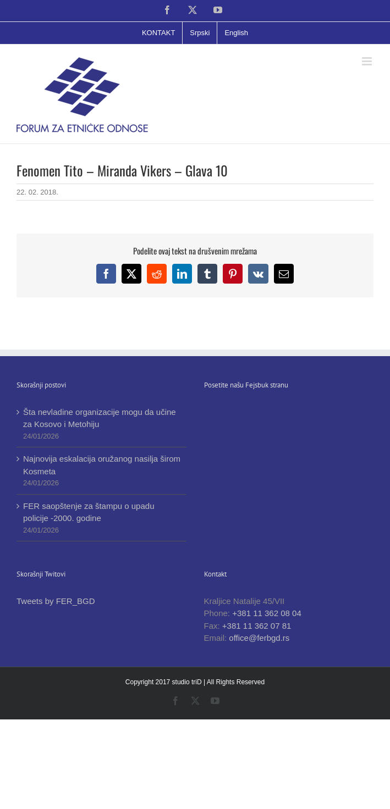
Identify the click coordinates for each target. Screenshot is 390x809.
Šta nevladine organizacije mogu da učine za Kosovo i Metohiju (99, 418)
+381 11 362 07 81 (257, 625)
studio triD (188, 682)
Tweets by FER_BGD (56, 601)
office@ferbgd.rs (259, 637)
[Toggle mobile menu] (367, 61)
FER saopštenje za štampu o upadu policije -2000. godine (88, 512)
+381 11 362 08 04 (266, 613)
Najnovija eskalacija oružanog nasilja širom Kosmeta (101, 465)
